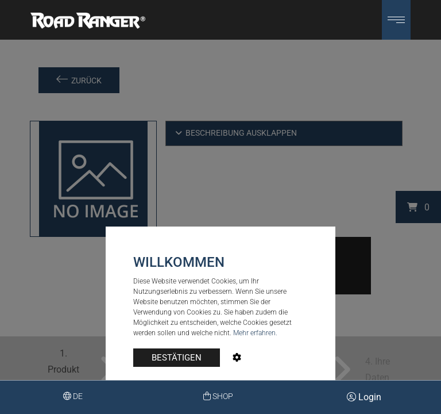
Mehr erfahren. (255, 333)
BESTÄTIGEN (177, 357)
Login (364, 397)
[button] (396, 20)
